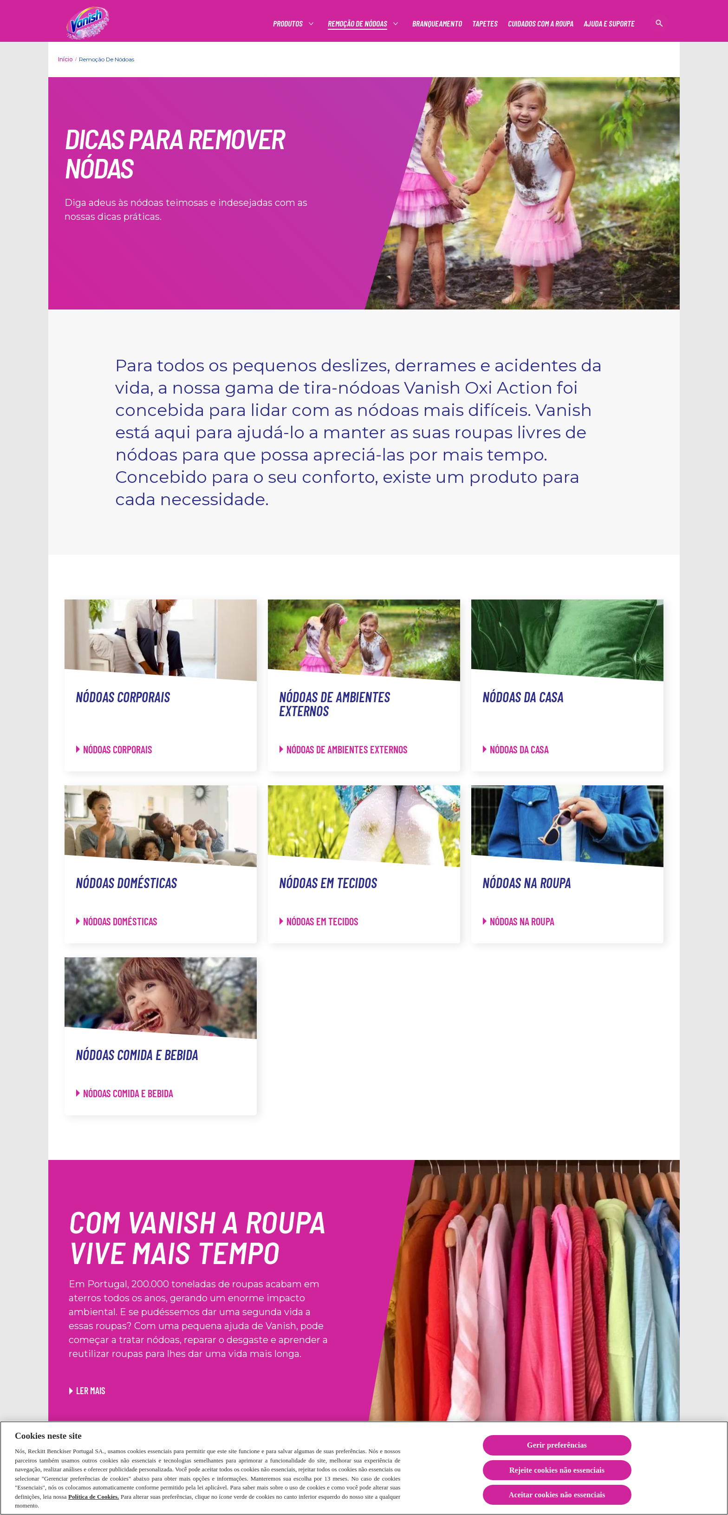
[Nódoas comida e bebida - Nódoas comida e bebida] (125, 1093)
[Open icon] (659, 23)
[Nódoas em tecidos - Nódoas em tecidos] (319, 921)
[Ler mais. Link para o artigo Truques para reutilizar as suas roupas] (87, 1390)
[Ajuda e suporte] (609, 23)
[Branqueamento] (437, 23)
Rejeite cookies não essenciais (556, 1470)
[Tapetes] (485, 23)
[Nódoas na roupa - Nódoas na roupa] (518, 921)
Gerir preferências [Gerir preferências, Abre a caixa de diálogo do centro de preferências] (557, 1445)
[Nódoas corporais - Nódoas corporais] (114, 749)
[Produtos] (288, 23)
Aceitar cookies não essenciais (557, 1495)
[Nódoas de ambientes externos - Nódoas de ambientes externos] (343, 749)
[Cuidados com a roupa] (540, 23)
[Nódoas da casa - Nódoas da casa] (515, 749)
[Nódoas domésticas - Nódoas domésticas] (117, 921)
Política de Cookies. (93, 1496)
